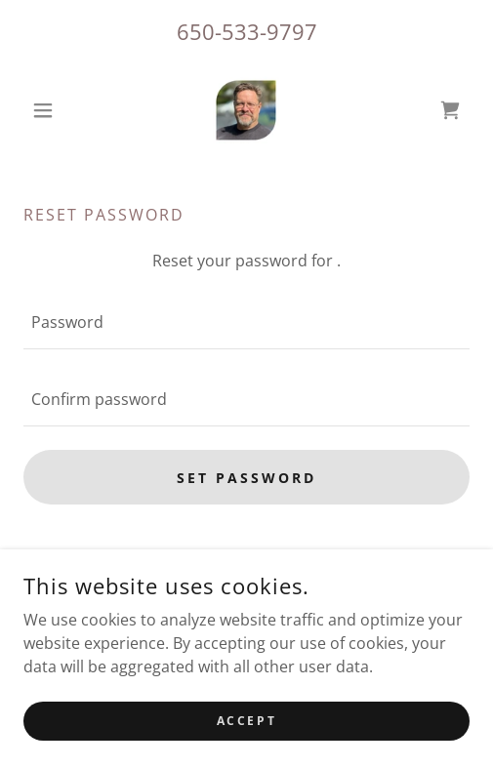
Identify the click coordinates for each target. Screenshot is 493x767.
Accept (246, 720)
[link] (246, 110)
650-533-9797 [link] (247, 31)
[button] (57, 110)
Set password (246, 477)
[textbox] (246, 322)
